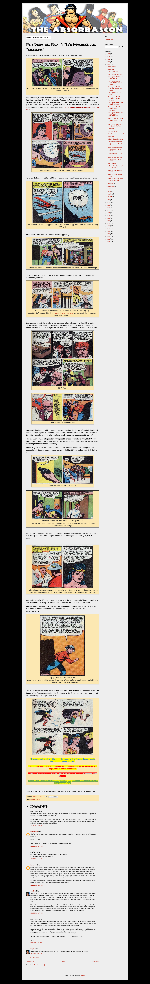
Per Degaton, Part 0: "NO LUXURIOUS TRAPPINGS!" (115, 114)
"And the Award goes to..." (116, 134)
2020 (108, 202)
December (111, 66)
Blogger (83, 975)
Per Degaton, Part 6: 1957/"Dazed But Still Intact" (115, 82)
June (110, 189)
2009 (108, 231)
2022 (108, 64)
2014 (108, 218)
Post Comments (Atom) (41, 965)
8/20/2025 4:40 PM (36, 943)
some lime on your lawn (64, 313)
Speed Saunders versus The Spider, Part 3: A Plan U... (115, 143)
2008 (108, 234)
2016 (108, 213)
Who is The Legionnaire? (115, 139)
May (109, 191)
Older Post (95, 961)
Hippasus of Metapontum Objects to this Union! (115, 125)
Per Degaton (36, 799)
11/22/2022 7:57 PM (37, 913)
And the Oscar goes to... (115, 74)
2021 (108, 200)
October (111, 183)
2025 (108, 56)
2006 (108, 239)
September (111, 186)
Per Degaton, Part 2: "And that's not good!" (115, 103)
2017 (108, 210)
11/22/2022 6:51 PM (37, 885)
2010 (108, 228)
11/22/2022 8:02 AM (36, 859)
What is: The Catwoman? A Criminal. (115, 166)
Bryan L (33, 865)
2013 (108, 221)
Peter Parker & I (113, 71)
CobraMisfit (34, 831)
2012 (108, 223)
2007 (108, 236)
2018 (108, 207)
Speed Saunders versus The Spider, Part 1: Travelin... (115, 159)
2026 (108, 54)
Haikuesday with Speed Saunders (115, 154)
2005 (108, 241)
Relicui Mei (109, 39)
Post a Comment (34, 958)
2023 (108, 62)
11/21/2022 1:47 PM (37, 846)
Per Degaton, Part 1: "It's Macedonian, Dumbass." (115, 108)
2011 (108, 226)
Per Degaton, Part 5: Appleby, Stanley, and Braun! (115, 88)
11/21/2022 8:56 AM (36, 825)
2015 (108, 215)
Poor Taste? (111, 136)
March (110, 196)
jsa (32, 799)
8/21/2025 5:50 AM (36, 954)
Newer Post (30, 961)
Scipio (33, 891)
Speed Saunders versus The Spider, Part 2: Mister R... (115, 149)
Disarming (111, 128)
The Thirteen (112, 163)
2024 (108, 59)
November (111, 69)
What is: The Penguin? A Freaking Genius (115, 179)
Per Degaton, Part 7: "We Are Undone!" (115, 77)
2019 (108, 205)
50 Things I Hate (113, 131)
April (109, 194)
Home (63, 961)
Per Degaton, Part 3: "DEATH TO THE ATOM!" (114, 98)
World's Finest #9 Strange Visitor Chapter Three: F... (115, 120)
